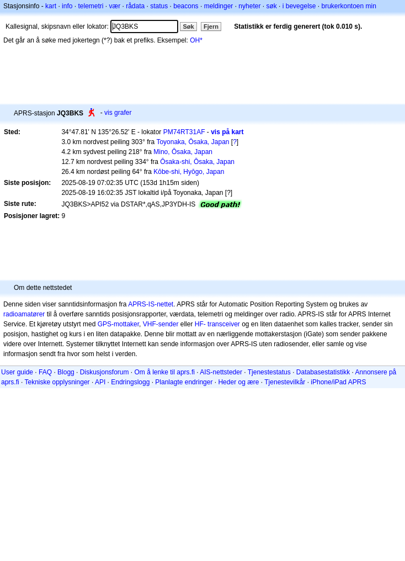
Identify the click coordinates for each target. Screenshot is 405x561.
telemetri (90, 6)
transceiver (223, 324)
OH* (196, 40)
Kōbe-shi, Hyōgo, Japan (188, 172)
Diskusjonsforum (104, 372)
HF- (200, 324)
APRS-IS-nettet (150, 304)
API (100, 382)
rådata (135, 6)
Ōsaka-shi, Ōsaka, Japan (197, 162)
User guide (17, 372)
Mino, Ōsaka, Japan (182, 152)
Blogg (65, 372)
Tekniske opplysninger (56, 382)
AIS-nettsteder (221, 372)
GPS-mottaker (118, 324)
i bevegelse (299, 6)
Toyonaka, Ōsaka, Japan (192, 142)
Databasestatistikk (323, 372)
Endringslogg (130, 382)
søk (271, 6)
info (67, 6)
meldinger (218, 6)
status (159, 6)
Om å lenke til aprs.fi (165, 372)
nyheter (249, 6)
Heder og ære (238, 382)
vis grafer (117, 113)
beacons (185, 6)
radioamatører (24, 314)
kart (50, 6)
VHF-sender (161, 324)
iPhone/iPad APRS (338, 382)
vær (114, 6)
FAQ (45, 372)
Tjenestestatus (269, 372)
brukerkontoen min (349, 6)
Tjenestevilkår (284, 382)
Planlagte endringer (183, 382)
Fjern (211, 26)
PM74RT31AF (184, 132)
